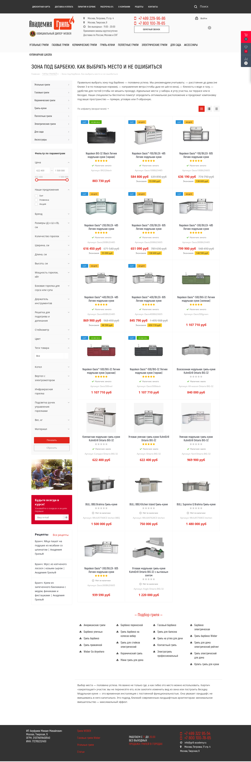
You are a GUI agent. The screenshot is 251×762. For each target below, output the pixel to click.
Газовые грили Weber (88, 737)
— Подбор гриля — (148, 614)
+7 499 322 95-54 (197, 733)
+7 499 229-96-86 (151, 18)
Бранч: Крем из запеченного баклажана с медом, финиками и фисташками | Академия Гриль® (50, 591)
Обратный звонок (151, 29)
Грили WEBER (84, 730)
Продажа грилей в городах (145, 743)
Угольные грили (85, 744)
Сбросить (52, 447)
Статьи (80, 751)
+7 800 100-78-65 (151, 23)
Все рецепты (61, 535)
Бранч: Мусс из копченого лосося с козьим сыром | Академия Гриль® (51, 568)
